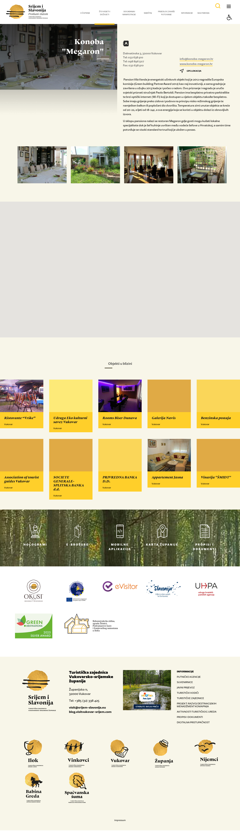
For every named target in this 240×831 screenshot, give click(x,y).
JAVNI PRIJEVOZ (186, 688)
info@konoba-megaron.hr (196, 59)
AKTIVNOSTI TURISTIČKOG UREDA (196, 712)
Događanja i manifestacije (129, 13)
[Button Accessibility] (229, 23)
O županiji (85, 13)
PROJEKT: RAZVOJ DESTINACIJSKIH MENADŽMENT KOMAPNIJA (196, 706)
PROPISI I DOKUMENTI (190, 717)
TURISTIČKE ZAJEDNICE (190, 698)
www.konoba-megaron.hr (196, 64)
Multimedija (203, 13)
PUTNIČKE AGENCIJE (189, 677)
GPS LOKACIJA (190, 71)
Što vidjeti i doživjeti (104, 13)
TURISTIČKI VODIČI (188, 693)
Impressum (120, 821)
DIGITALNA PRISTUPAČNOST (193, 723)
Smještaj (148, 13)
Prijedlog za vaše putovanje (166, 13)
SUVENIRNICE (185, 682)
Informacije (187, 13)
